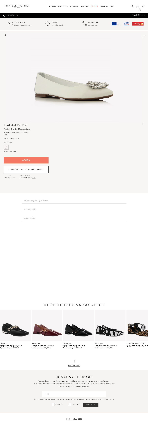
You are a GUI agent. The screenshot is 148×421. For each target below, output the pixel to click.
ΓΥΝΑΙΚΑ (74, 6)
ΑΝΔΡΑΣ (84, 6)
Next (143, 327)
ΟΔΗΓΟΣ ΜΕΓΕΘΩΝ (10, 151)
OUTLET (94, 6)
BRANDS (104, 6)
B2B (112, 6)
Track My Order (139, 15)
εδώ (33, 178)
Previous (4, 327)
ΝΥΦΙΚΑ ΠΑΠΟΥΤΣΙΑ (58, 6)
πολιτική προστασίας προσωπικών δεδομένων (86, 399)
